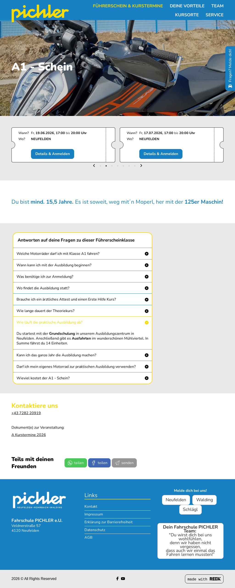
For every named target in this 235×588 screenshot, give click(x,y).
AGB (88, 537)
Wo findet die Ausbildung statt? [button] (43, 288)
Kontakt (90, 506)
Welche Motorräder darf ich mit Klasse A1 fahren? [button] (58, 253)
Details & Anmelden (53, 153)
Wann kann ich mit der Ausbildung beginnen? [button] (54, 265)
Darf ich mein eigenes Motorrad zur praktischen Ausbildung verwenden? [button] (76, 366)
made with (204, 579)
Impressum (93, 514)
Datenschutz (94, 529)
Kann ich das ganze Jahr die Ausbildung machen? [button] (56, 355)
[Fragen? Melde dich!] (230, 68)
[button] (94, 165)
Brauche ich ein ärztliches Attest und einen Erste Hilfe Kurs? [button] (66, 299)
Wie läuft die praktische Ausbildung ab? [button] (49, 322)
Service (215, 12)
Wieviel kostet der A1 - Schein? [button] (43, 378)
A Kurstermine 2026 (28, 434)
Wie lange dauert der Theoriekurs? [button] (45, 310)
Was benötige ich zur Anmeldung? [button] (45, 276)
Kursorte (187, 12)
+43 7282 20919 (26, 413)
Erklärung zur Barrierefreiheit (108, 522)
